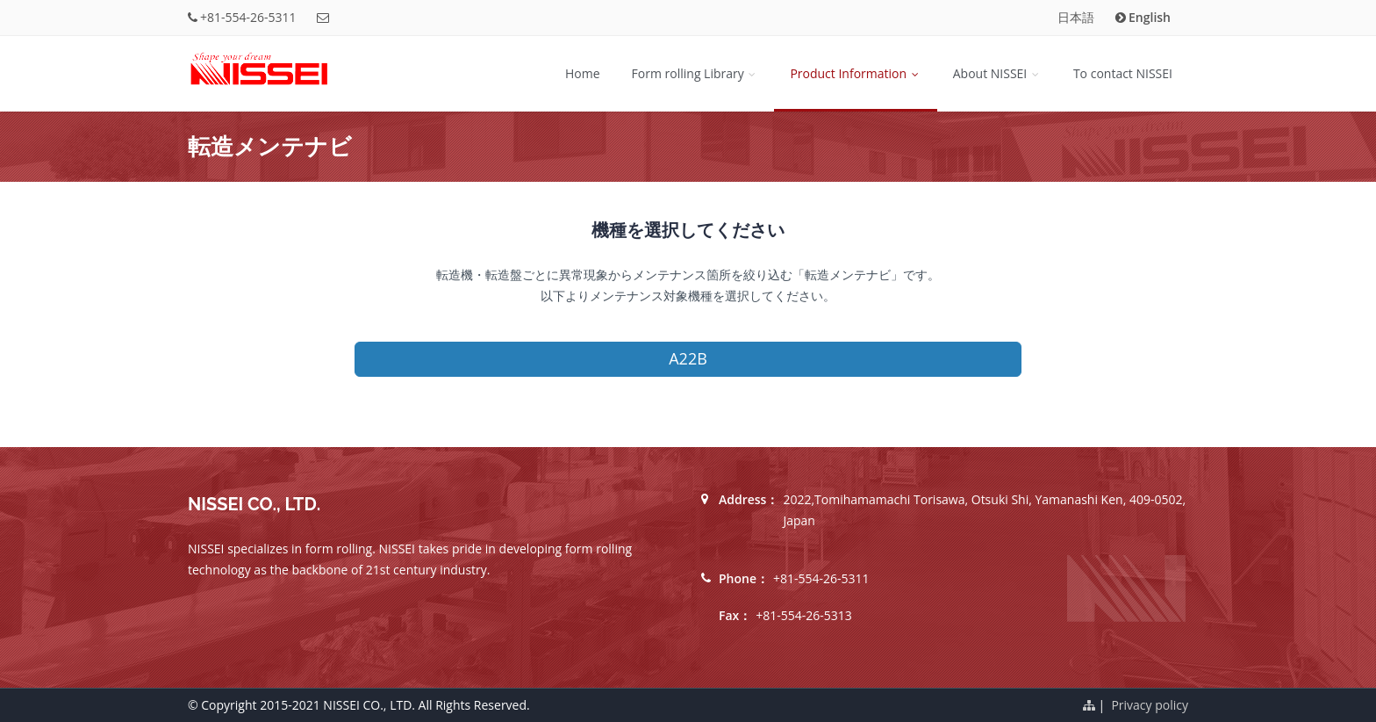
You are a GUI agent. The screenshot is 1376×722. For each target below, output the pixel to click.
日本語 (1075, 17)
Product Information (855, 73)
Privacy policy (1149, 705)
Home (582, 73)
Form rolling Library (695, 73)
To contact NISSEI (1122, 73)
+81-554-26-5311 (248, 17)
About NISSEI (997, 73)
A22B (688, 358)
